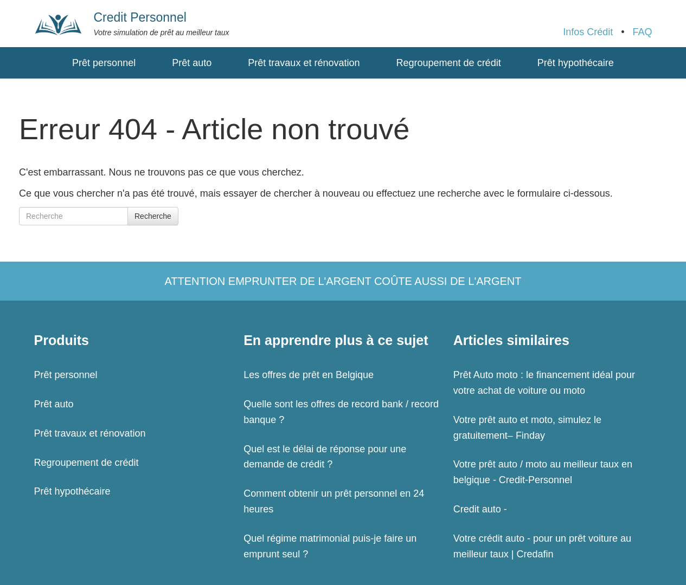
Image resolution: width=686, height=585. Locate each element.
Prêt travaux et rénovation (304, 62)
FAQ (642, 32)
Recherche (152, 216)
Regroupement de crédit (448, 62)
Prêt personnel (104, 62)
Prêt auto (191, 62)
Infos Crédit (588, 32)
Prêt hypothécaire (575, 62)
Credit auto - (480, 509)
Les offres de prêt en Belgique (308, 374)
